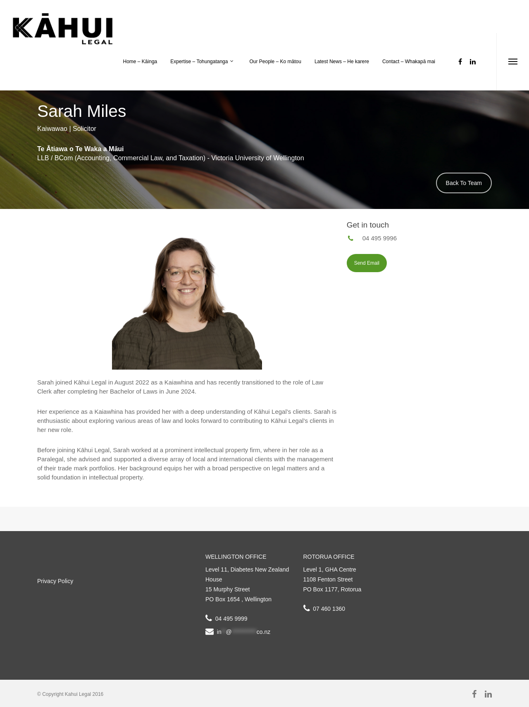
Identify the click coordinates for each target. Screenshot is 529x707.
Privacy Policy (55, 581)
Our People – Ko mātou (275, 61)
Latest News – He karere (342, 61)
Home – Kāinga (140, 61)
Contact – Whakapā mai (408, 61)
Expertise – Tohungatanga (202, 61)
